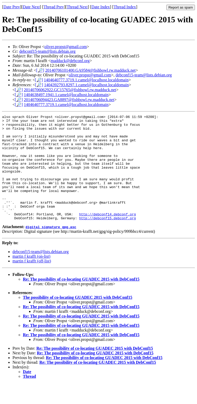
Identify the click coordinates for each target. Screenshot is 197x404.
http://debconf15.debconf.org (107, 239)
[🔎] (40, 70)
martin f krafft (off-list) (31, 282)
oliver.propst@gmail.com (65, 46)
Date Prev (11, 7)
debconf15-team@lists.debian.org (47, 51)
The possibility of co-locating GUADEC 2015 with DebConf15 (77, 318)
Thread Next (77, 7)
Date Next (31, 7)
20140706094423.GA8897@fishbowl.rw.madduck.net (69, 99)
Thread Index (125, 7)
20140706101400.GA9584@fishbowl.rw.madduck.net (90, 70)
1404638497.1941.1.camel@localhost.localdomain (66, 94)
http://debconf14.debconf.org (107, 234)
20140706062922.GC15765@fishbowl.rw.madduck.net (70, 90)
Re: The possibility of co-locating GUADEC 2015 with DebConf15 (81, 300)
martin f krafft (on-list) (31, 277)
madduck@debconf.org (70, 60)
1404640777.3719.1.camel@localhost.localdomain (86, 80)
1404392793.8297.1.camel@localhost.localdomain (86, 85)
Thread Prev (53, 7)
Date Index (100, 7)
